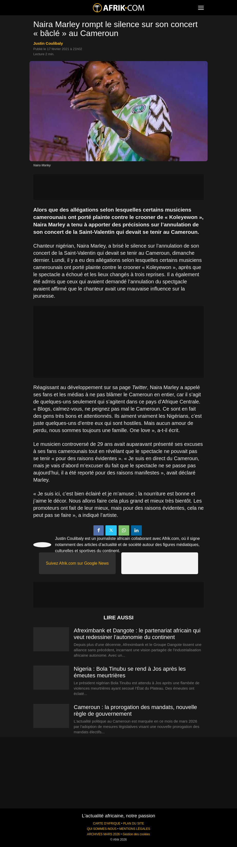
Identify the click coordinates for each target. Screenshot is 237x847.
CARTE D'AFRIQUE (106, 823)
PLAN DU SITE (133, 823)
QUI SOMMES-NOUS (102, 829)
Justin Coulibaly (48, 43)
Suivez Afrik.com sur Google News (77, 563)
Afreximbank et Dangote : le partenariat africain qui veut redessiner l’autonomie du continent (137, 633)
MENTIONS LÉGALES (134, 829)
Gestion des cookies (136, 834)
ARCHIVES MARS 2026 (103, 834)
